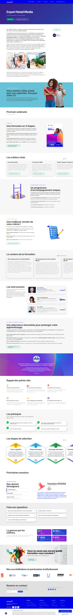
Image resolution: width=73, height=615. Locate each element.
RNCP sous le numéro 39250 (36, 367)
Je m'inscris (56, 29)
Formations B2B (42, 602)
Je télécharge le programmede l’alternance (13, 347)
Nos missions (54, 602)
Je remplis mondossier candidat (31, 560)
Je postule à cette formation (13, 243)
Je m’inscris (10, 19)
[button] (63, 158)
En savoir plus (36, 373)
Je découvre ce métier (14, 173)
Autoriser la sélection (65, 608)
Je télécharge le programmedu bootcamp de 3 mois (13, 146)
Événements (62, 602)
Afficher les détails (51, 612)
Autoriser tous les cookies (65, 605)
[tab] (18, 490)
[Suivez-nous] (48, 589)
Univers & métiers (29, 602)
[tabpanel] (52, 490)
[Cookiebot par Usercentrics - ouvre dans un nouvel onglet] (6, 613)
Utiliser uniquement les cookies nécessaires (65, 612)
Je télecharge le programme (21, 19)
